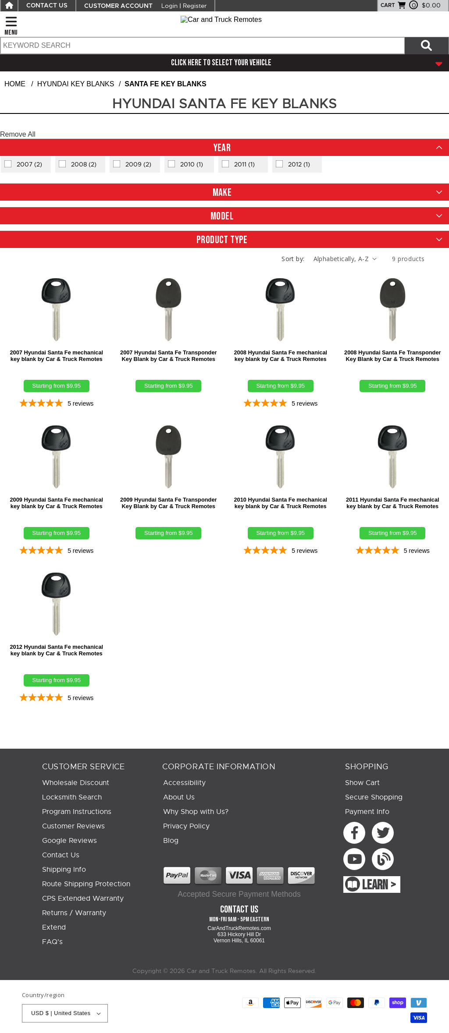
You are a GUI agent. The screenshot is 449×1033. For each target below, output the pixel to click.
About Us (179, 797)
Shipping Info (64, 869)
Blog (170, 840)
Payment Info (367, 811)
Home (14, 84)
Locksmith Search (72, 797)
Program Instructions (76, 811)
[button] (224, 147)
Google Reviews (69, 840)
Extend (54, 927)
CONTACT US (47, 6)
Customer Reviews (73, 826)
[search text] (202, 45)
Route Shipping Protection (86, 884)
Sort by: (293, 259)
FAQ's (52, 941)
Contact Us (60, 855)
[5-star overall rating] (57, 404)
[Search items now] (426, 45)
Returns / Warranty (74, 913)
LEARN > (379, 885)
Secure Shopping (374, 797)
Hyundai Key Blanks (75, 84)
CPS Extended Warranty (83, 898)
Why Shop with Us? (195, 811)
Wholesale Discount (75, 782)
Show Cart (362, 782)
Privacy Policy (186, 826)
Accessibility (184, 782)
